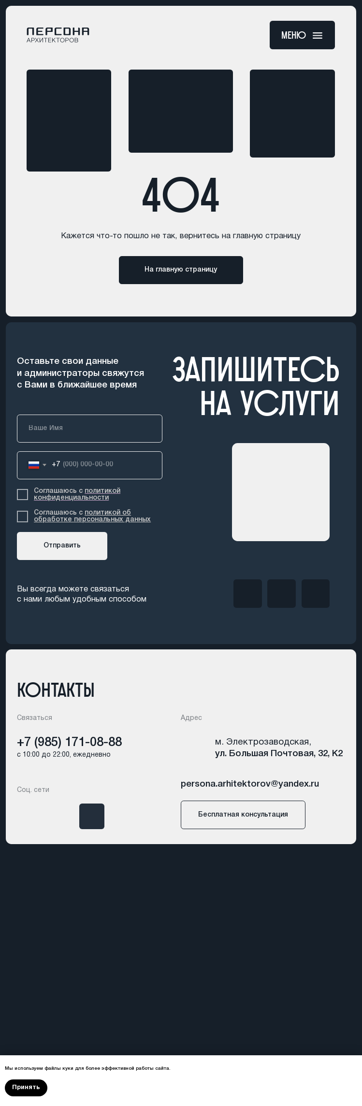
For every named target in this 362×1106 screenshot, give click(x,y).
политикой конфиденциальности (77, 494)
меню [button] (293, 35)
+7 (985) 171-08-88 (69, 742)
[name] (89, 429)
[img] (247, 593)
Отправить (62, 546)
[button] (318, 35)
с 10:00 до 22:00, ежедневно (64, 755)
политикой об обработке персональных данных (92, 516)
